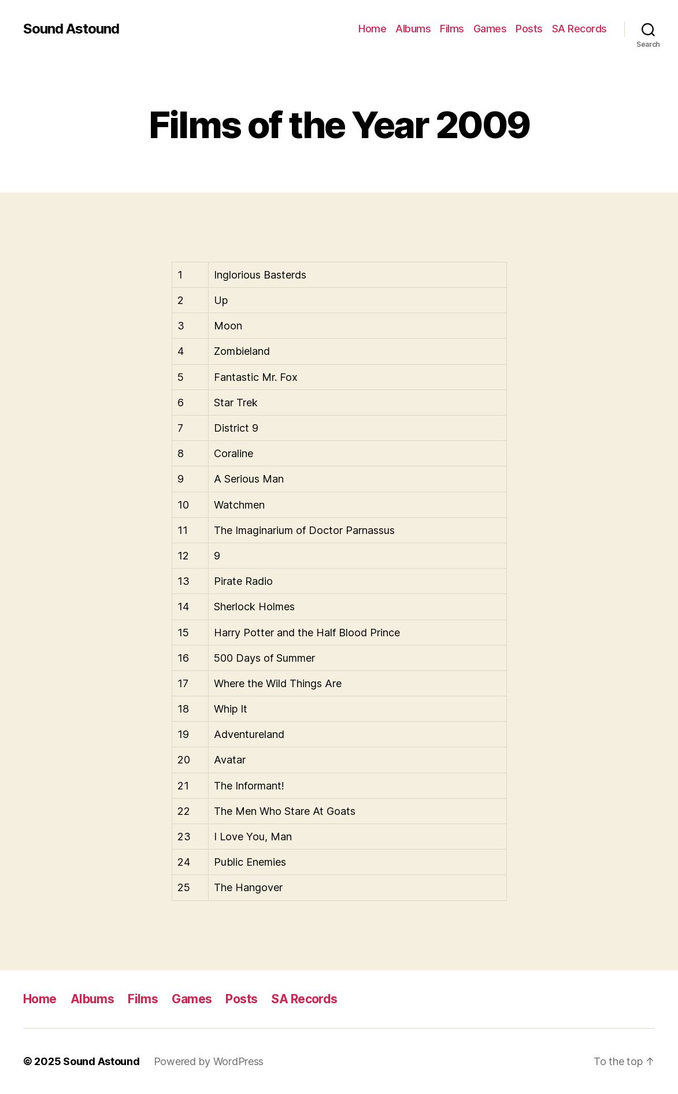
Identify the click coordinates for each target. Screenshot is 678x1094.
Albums (413, 29)
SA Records (579, 29)
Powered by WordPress (209, 1061)
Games (490, 29)
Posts (529, 29)
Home (372, 29)
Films (452, 29)
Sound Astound (71, 29)
